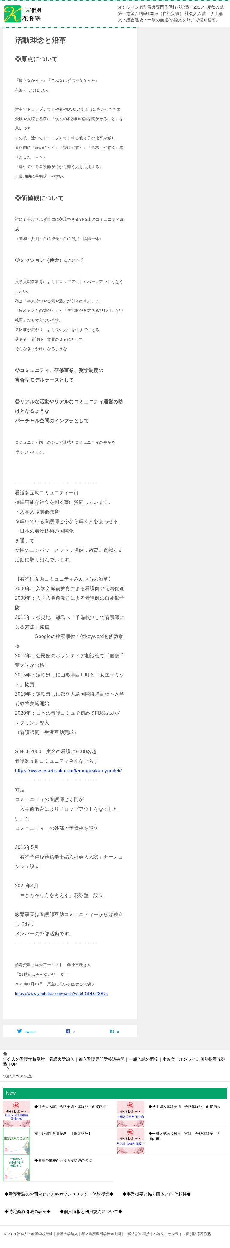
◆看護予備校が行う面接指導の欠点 (63, 1160)
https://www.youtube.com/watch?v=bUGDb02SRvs (61, 993)
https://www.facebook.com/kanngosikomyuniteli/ (68, 770)
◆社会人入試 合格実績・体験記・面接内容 (70, 1107)
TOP (114, 1062)
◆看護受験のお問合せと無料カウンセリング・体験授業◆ (59, 1194)
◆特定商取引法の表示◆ (27, 1211)
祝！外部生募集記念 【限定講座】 (63, 1133)
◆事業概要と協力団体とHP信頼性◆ (156, 1194)
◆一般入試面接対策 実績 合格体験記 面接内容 (184, 1136)
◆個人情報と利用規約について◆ (91, 1211)
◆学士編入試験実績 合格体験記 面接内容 (184, 1107)
